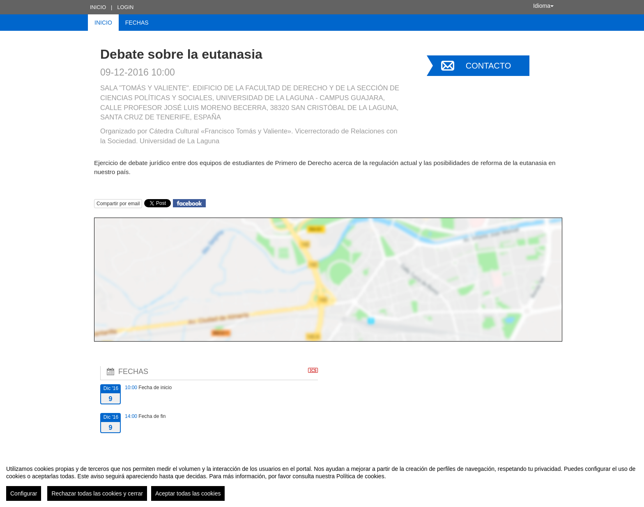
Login (125, 7)
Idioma (543, 5)
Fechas (137, 22)
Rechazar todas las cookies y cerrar (97, 493)
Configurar (23, 493)
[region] (322, 480)
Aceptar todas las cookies (188, 493)
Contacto (488, 65)
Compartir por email (118, 203)
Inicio (98, 7)
